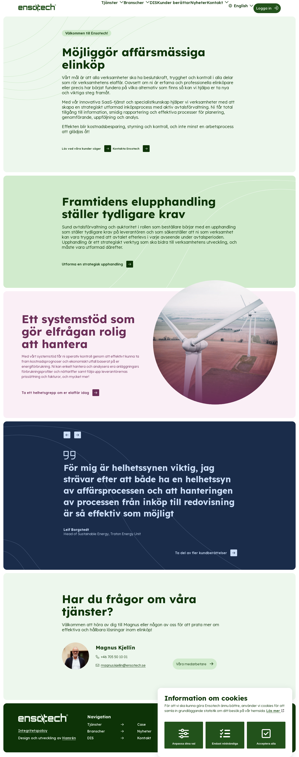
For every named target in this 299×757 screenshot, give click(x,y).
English (235, 9)
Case (141, 726)
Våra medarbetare (191, 665)
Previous (67, 436)
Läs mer (275, 707)
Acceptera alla (266, 732)
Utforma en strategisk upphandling (92, 266)
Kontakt (206, 9)
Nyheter (185, 9)
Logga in (264, 9)
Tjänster (81, 9)
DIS (132, 9)
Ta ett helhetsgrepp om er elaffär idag (55, 394)
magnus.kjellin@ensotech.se (123, 666)
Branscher (108, 9)
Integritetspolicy (32, 732)
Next (77, 436)
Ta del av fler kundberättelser (201, 554)
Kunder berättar (156, 9)
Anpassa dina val (183, 732)
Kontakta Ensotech (126, 150)
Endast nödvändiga (225, 732)
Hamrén (69, 739)
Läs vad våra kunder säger (81, 150)
